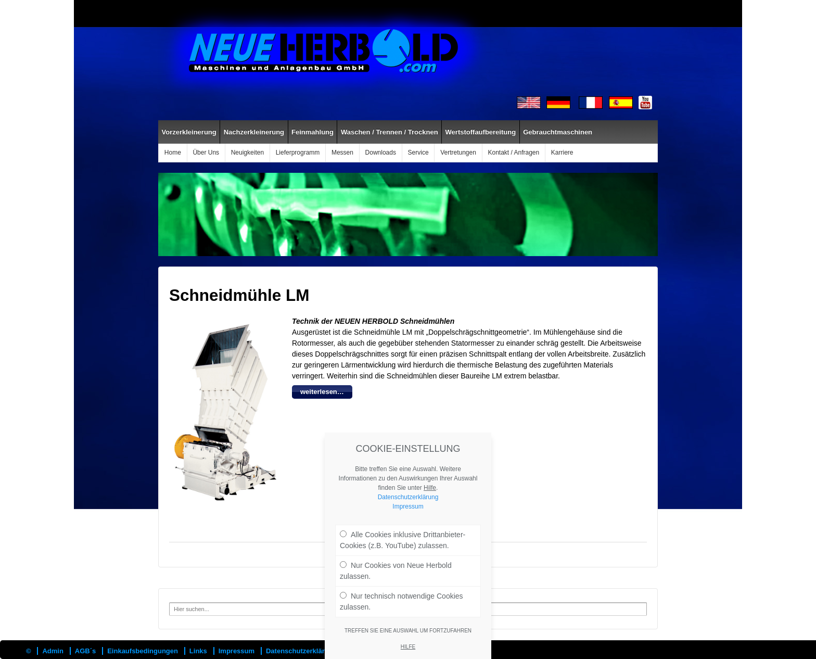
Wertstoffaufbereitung (480, 132)
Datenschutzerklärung (301, 651)
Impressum (236, 651)
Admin (52, 651)
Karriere (562, 152)
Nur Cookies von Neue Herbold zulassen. (396, 580)
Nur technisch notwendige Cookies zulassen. (401, 611)
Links (198, 651)
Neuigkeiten (247, 152)
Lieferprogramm (298, 152)
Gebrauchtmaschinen (557, 132)
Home (172, 152)
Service (418, 152)
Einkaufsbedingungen (142, 651)
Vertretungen (458, 152)
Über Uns (206, 152)
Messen (342, 152)
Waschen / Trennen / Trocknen (389, 132)
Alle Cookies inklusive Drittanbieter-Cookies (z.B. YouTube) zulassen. (402, 550)
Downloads (380, 152)
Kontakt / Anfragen (513, 152)
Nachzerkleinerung (254, 132)
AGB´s (85, 651)
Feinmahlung (312, 132)
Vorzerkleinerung (189, 132)
